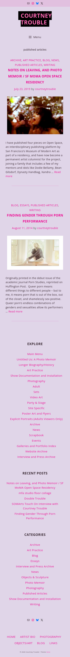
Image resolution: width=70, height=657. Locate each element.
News (55, 60)
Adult (36, 386)
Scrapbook (36, 435)
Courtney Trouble (36, 19)
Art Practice (32, 60)
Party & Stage (36, 402)
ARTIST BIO (27, 637)
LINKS (53, 643)
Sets (36, 392)
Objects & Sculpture (35, 577)
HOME (11, 637)
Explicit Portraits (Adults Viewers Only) (36, 419)
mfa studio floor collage (35, 493)
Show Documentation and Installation (36, 375)
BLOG (41, 643)
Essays (24, 205)
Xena (48, 652)
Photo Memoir (35, 582)
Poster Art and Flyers (36, 413)
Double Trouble (35, 498)
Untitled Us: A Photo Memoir (36, 359)
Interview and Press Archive (36, 457)
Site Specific (36, 408)
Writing (49, 65)
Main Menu (35, 354)
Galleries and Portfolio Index (36, 446)
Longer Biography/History (36, 365)
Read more (15, 311)
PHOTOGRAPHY (50, 637)
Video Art (36, 397)
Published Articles (28, 65)
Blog (46, 60)
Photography (36, 381)
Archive (15, 60)
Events (36, 440)
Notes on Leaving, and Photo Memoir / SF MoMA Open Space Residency (35, 76)
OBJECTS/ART (23, 643)
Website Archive (36, 451)
